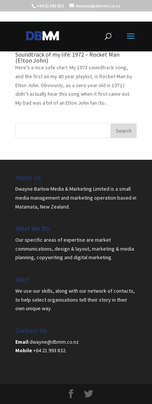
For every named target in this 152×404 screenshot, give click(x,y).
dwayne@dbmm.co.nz (54, 341)
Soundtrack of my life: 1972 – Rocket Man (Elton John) (67, 57)
